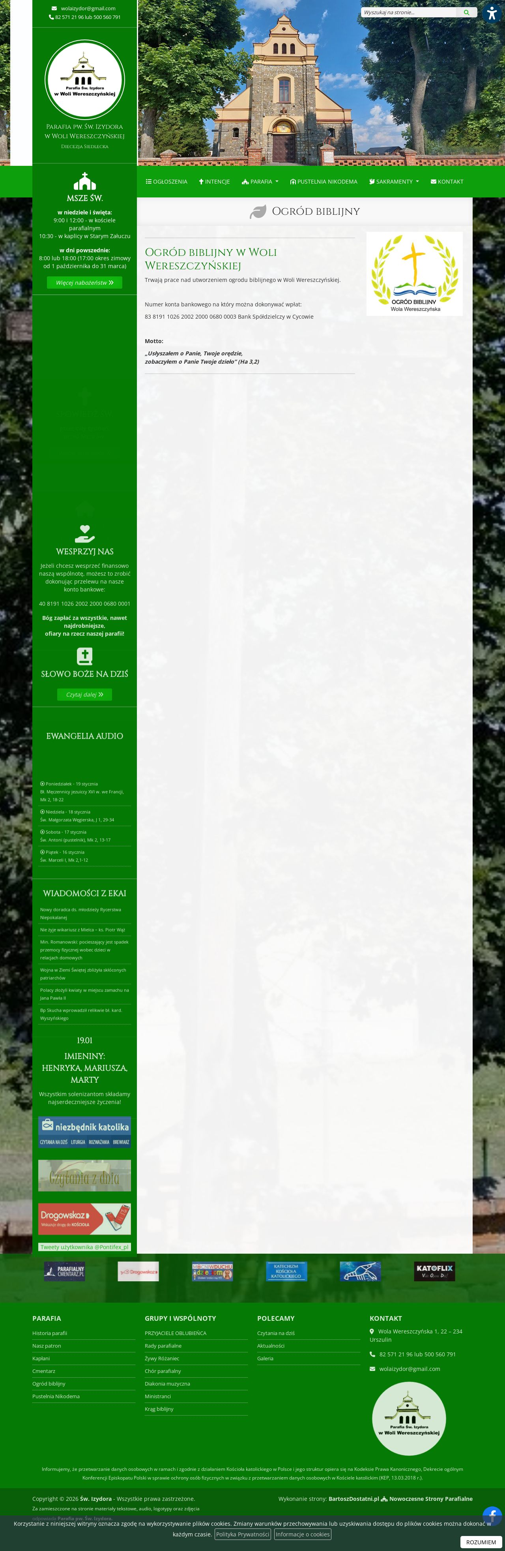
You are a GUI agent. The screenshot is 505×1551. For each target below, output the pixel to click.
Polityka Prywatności (242, 1534)
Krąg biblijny (159, 1409)
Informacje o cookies (303, 1534)
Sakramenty (391, 181)
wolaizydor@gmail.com (88, 8)
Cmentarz (43, 1371)
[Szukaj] (466, 12)
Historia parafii (49, 1333)
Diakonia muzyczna (167, 1383)
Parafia (258, 181)
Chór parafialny (163, 1371)
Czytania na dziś (276, 1333)
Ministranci (158, 1396)
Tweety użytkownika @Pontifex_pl (85, 1258)
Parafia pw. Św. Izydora (85, 94)
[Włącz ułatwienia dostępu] (491, 13)
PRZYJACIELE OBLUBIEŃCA (175, 1333)
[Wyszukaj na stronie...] (408, 12)
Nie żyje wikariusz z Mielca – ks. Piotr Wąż (82, 1015)
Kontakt (447, 181)
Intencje (214, 181)
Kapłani (41, 1358)
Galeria (265, 1358)
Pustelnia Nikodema (323, 181)
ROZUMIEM (481, 1542)
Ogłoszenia (166, 181)
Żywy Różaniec (162, 1358)
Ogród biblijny (316, 211)
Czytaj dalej (84, 731)
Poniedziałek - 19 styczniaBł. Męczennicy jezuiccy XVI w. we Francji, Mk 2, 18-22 (82, 876)
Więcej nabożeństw (85, 282)
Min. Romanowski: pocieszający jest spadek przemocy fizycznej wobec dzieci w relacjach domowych (84, 1035)
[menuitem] (166, 181)
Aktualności (270, 1346)
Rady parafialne (163, 1346)
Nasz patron (46, 1346)
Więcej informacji (84, 429)
